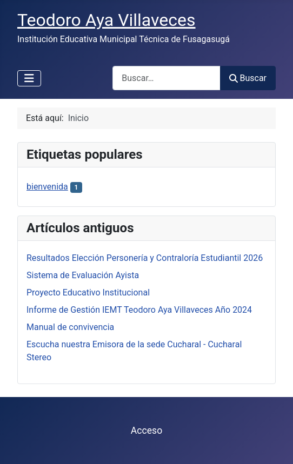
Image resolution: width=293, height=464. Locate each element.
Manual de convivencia (70, 327)
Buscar (248, 78)
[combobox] (166, 78)
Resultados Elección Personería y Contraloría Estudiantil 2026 (144, 258)
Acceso (146, 430)
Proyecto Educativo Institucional (88, 292)
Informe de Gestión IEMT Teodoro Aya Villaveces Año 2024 (139, 310)
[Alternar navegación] (29, 78)
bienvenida (47, 186)
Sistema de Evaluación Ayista (82, 275)
